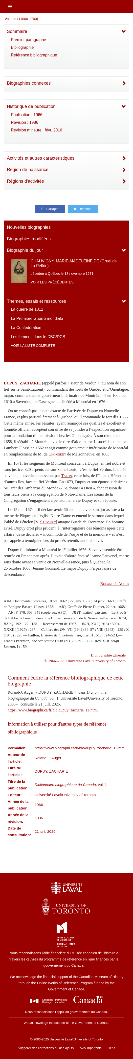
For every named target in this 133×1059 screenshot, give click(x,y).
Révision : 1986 (24, 122)
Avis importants (91, 1048)
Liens (111, 1048)
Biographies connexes (29, 83)
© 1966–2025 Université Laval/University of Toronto (85, 661)
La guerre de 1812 (27, 309)
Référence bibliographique (34, 55)
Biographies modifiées (29, 238)
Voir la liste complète (33, 346)
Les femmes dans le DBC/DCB (38, 337)
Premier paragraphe (28, 40)
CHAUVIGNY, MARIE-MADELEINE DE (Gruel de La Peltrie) (74, 263)
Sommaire (17, 31)
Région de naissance (27, 169)
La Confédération (26, 328)
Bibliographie (22, 47)
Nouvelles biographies (29, 227)
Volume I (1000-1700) (21, 19)
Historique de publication (31, 106)
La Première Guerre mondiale (37, 318)
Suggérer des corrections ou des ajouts (46, 1048)
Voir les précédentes (52, 282)
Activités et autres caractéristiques (40, 158)
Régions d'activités (25, 181)
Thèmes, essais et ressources (36, 301)
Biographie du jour (25, 250)
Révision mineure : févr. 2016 (36, 130)
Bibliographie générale (108, 655)
